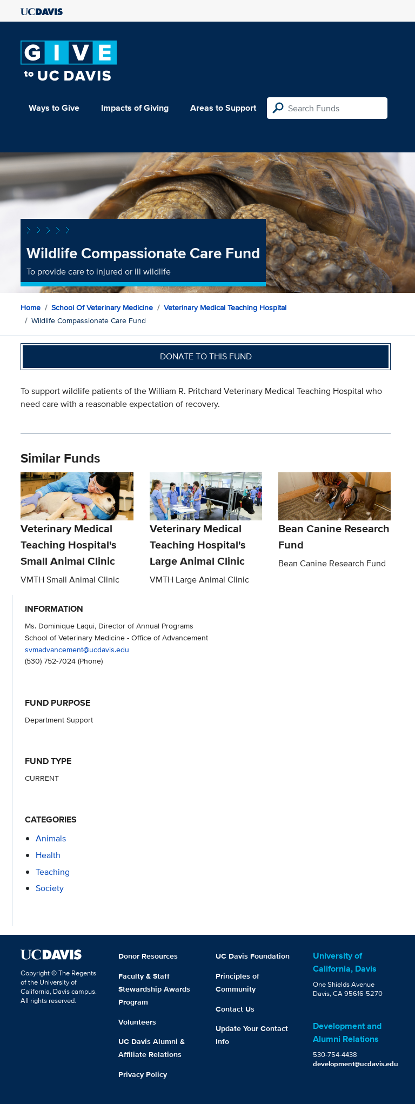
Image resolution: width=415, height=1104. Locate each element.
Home (31, 307)
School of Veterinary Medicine (102, 307)
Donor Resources (148, 956)
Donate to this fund (206, 356)
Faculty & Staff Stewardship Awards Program (154, 989)
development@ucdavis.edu (355, 1064)
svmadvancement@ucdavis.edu (77, 649)
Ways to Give (54, 108)
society (50, 888)
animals (51, 838)
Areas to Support (223, 108)
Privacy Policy (142, 1074)
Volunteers (137, 1021)
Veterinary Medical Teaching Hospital (225, 307)
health (48, 855)
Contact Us (235, 1008)
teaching (53, 872)
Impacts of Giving (135, 108)
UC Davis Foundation (253, 956)
